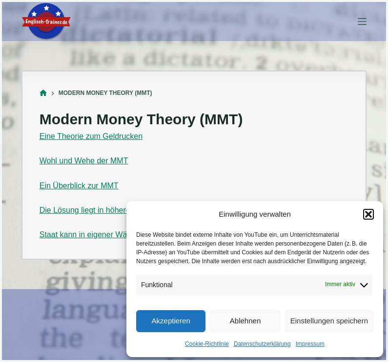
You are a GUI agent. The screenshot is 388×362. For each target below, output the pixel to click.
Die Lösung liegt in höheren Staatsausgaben (116, 210)
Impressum (310, 343)
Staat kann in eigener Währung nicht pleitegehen (124, 234)
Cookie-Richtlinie (207, 343)
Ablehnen (245, 321)
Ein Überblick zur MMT (79, 185)
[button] (368, 214)
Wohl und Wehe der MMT (84, 161)
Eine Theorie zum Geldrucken (91, 136)
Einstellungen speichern (329, 321)
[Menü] (362, 21)
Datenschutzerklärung (262, 343)
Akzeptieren (171, 321)
